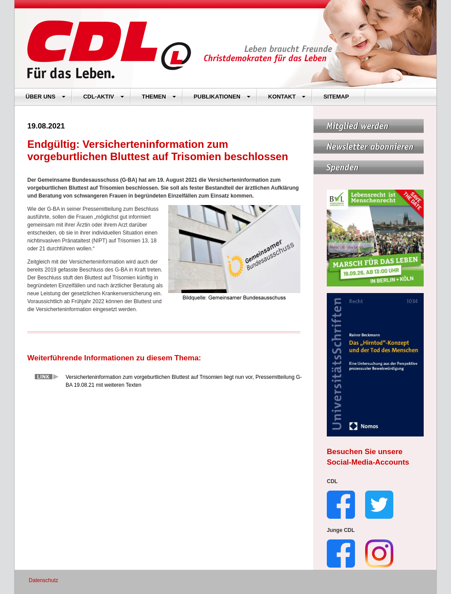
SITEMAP (336, 96)
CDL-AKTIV (103, 96)
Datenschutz (43, 580)
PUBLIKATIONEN (222, 96)
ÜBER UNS (46, 96)
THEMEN (159, 96)
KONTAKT (287, 96)
